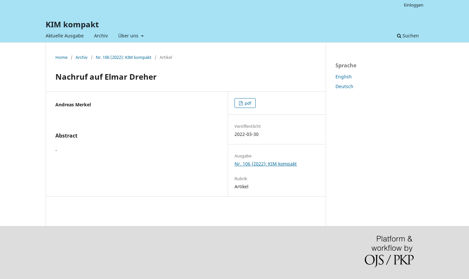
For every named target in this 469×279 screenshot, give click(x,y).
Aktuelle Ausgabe (65, 36)
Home (61, 57)
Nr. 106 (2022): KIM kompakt (123, 57)
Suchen (408, 36)
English (343, 76)
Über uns (129, 36)
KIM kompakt (72, 24)
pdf (247, 103)
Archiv (101, 36)
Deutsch (344, 86)
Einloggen (413, 5)
